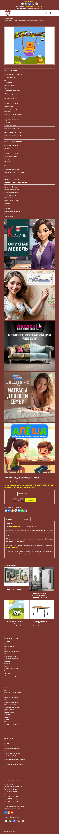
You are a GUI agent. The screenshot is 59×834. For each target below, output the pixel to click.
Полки (6, 206)
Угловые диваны (9, 77)
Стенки (6, 101)
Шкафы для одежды (11, 103)
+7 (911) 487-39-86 (38, 6)
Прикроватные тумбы (11, 151)
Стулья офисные (9, 198)
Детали (17, 519)
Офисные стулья (9, 738)
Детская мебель (9, 690)
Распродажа (24, 505)
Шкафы (6, 743)
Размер (9, 494)
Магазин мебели (9, 19)
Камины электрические (12, 211)
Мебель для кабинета (11, 190)
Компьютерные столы (11, 192)
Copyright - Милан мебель (9, 831)
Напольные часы (10, 125)
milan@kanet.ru (9, 804)
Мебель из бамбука (10, 187)
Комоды (7, 159)
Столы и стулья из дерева (13, 114)
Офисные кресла (10, 195)
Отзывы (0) (26, 519)
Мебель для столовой (11, 200)
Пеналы (7, 208)
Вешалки (7, 717)
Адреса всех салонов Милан (14, 806)
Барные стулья (9, 138)
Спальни (7, 663)
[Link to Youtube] (53, 831)
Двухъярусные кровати (12, 169)
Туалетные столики (10, 156)
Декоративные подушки (12, 91)
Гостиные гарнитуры (11, 98)
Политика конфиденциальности (14, 759)
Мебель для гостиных (11, 651)
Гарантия (7, 767)
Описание (9, 519)
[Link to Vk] (51, 831)
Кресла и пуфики (10, 85)
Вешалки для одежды (11, 179)
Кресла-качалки (9, 710)
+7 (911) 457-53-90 (28, 6)
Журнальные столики (11, 120)
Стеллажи (7, 111)
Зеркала (7, 203)
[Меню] (46, 13)
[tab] (9, 519)
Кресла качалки (9, 88)
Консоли (7, 162)
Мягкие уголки (9, 646)
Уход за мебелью (10, 216)
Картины (7, 214)
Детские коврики (18, 505)
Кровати (7, 148)
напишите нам (31, 539)
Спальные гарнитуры (11, 145)
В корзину (31, 500)
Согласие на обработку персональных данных (19, 762)
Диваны (7, 641)
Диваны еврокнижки (11, 80)
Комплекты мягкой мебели (13, 74)
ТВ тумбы (7, 122)
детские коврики (33, 505)
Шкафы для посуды (11, 109)
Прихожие (7, 177)
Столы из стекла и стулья (12, 117)
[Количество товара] (18, 500)
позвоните (18, 539)
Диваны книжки (9, 82)
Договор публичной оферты (13, 764)
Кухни (6, 687)
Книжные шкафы (9, 106)
